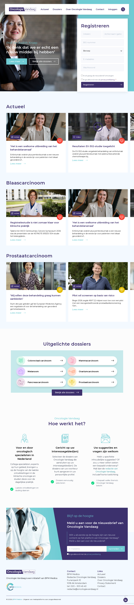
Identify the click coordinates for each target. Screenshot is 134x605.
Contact (100, 9)
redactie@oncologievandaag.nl (82, 589)
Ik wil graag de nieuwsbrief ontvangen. (98, 76)
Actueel (45, 9)
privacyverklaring (108, 80)
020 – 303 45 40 (78, 586)
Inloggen (112, 9)
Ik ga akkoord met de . (99, 80)
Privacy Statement (106, 583)
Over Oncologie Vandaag (79, 9)
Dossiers (57, 9)
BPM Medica (17, 599)
